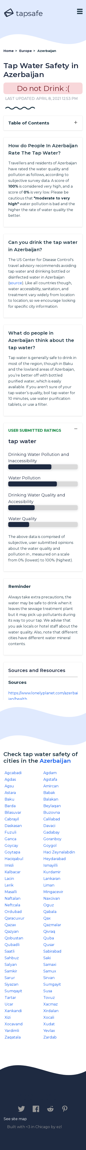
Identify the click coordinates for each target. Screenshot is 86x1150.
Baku (9, 799)
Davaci (49, 826)
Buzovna (51, 812)
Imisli (9, 865)
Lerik (9, 885)
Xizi (8, 1017)
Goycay (11, 845)
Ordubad (13, 912)
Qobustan (14, 938)
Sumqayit (13, 991)
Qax (47, 918)
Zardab (50, 1037)
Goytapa (12, 852)
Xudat (49, 1024)
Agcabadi (13, 773)
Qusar (49, 945)
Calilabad (51, 819)
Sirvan (49, 978)
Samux (49, 971)
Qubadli (12, 945)
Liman (48, 885)
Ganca (10, 839)
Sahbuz (12, 958)
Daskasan (13, 826)
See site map (15, 1119)
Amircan (50, 786)
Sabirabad (52, 951)
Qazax (10, 925)
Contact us (21, 1095)
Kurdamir (52, 872)
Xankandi (13, 1011)
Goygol (50, 845)
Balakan (50, 799)
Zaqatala (13, 1037)
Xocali (48, 1017)
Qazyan (12, 931)
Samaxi (49, 964)
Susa (47, 991)
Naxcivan (51, 898)
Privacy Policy (56, 1095)
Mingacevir (53, 892)
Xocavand (14, 1024)
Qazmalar (52, 925)
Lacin (9, 878)
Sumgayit (52, 984)
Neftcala (12, 905)
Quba (48, 938)
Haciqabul (14, 859)
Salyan (11, 964)
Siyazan (11, 984)
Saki (47, 958)
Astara (10, 793)
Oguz (48, 905)
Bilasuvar (13, 812)
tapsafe (23, 13)
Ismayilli (50, 865)
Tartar (10, 997)
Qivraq (49, 931)
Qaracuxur (15, 918)
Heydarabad (54, 859)
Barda (10, 806)
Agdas (10, 779)
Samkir (11, 971)
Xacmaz (50, 1004)
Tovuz (49, 997)
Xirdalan (50, 1011)
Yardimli (12, 1031)
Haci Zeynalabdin (59, 852)
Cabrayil (12, 819)
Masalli (11, 892)
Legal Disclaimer (40, 1099)
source (15, 283)
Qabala (49, 912)
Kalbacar (13, 872)
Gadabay (51, 832)
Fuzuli (10, 832)
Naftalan (12, 898)
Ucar (9, 1004)
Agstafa (50, 779)
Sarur (10, 978)
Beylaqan (52, 806)
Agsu (9, 786)
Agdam (50, 773)
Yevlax (49, 1031)
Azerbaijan (55, 760)
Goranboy (52, 839)
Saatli (9, 951)
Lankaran (51, 878)
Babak (49, 793)
